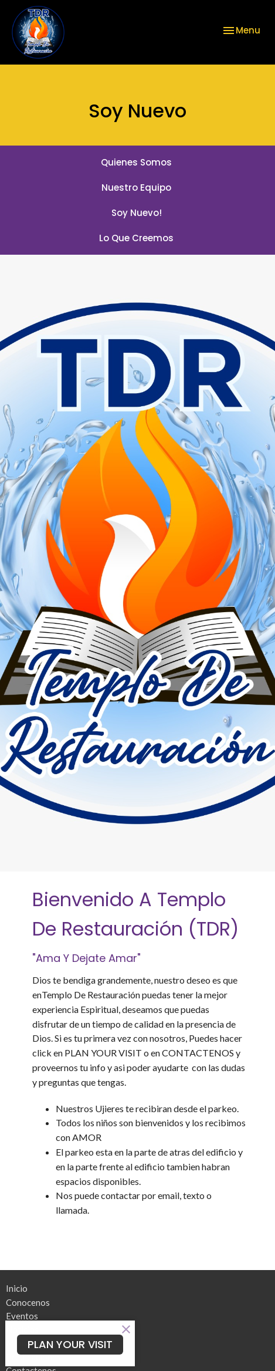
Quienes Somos (136, 162)
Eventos (22, 1316)
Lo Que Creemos (136, 238)
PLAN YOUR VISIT (70, 1344)
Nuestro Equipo (136, 187)
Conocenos (28, 1302)
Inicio (17, 1288)
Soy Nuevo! (136, 213)
